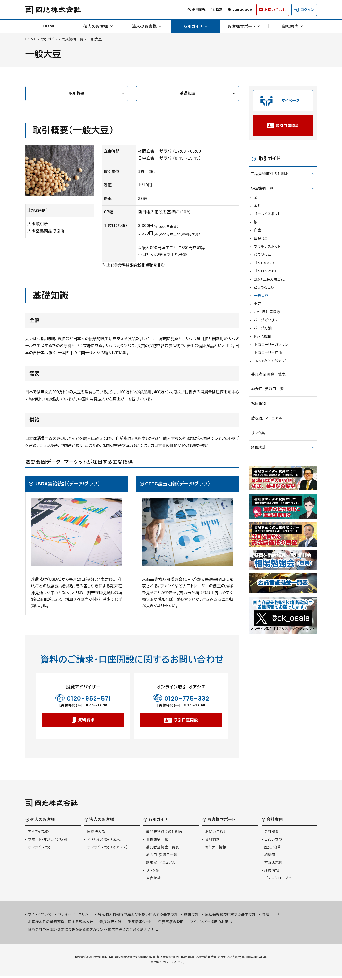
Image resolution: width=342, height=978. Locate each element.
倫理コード (270, 916)
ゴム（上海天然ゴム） (270, 285)
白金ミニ (261, 244)
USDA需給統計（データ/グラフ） (67, 485)
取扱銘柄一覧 (263, 194)
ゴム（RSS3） (264, 269)
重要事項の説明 (171, 924)
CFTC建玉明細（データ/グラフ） (177, 485)
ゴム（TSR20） (265, 277)
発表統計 (259, 455)
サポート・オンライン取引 (47, 841)
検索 (212, 10)
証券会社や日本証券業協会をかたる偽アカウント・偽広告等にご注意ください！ (91, 931)
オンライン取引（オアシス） (107, 849)
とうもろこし (264, 293)
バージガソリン (266, 326)
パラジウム (262, 260)
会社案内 (290, 26)
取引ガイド (192, 26)
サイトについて (40, 916)
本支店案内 (273, 864)
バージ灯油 (263, 334)
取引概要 (77, 94)
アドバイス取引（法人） (104, 841)
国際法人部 (96, 833)
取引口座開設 (185, 721)
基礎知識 (187, 94)
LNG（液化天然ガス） (270, 367)
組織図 (269, 857)
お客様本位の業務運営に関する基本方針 (60, 924)
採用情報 (192, 10)
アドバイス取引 (40, 833)
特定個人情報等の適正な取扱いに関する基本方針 (138, 916)
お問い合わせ (216, 833)
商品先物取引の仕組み (271, 179)
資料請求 (86, 721)
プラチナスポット (267, 252)
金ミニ (259, 211)
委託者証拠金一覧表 (270, 381)
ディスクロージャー (279, 880)
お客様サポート (241, 26)
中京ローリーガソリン (271, 350)
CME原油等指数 (267, 317)
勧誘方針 (191, 916)
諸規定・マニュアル (268, 426)
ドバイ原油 (262, 342)
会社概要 (271, 833)
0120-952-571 (89, 698)
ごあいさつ (273, 841)
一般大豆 (261, 301)
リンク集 (258, 441)
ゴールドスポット (267, 219)
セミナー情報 (215, 849)
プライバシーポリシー (75, 916)
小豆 (257, 309)
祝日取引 (259, 410)
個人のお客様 (95, 26)
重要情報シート (140, 924)
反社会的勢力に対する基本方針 (230, 916)
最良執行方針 (111, 924)
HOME (49, 26)
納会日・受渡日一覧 (269, 395)
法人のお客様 (144, 26)
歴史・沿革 (272, 849)
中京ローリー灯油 (268, 358)
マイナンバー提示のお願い (211, 924)
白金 (257, 236)
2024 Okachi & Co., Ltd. (172, 964)
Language (236, 10)
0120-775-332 (186, 698)
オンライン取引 (40, 849)
